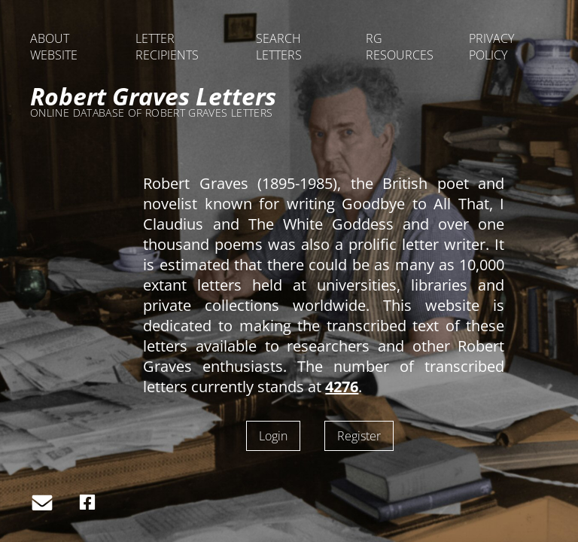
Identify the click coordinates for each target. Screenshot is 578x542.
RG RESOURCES (400, 46)
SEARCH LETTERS (279, 46)
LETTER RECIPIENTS (167, 46)
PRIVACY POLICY (491, 46)
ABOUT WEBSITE (54, 46)
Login (273, 436)
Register (359, 436)
